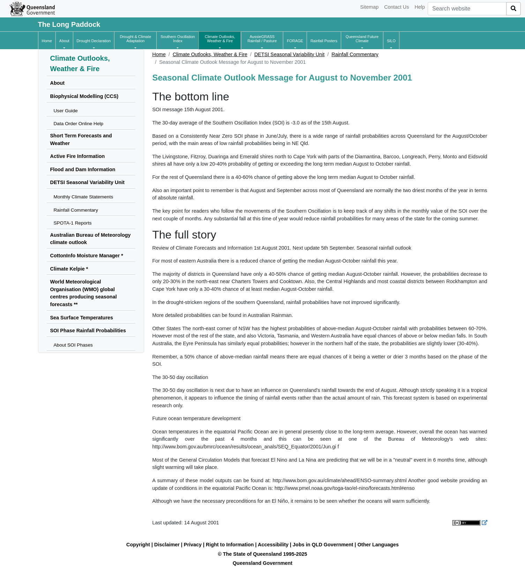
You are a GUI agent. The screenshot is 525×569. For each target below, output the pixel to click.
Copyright (138, 544)
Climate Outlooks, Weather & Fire (210, 54)
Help (419, 7)
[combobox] (467, 8)
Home (159, 54)
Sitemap (369, 7)
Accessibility (273, 544)
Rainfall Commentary (354, 54)
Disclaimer (167, 544)
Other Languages (378, 544)
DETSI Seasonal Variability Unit (289, 54)
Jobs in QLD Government (324, 544)
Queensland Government (262, 563)
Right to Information (230, 544)
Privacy (193, 544)
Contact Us (396, 7)
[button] (64, 41)
